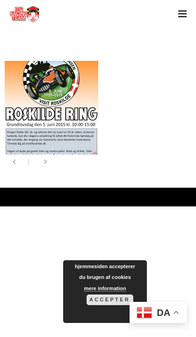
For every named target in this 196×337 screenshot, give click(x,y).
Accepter (109, 299)
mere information (105, 288)
